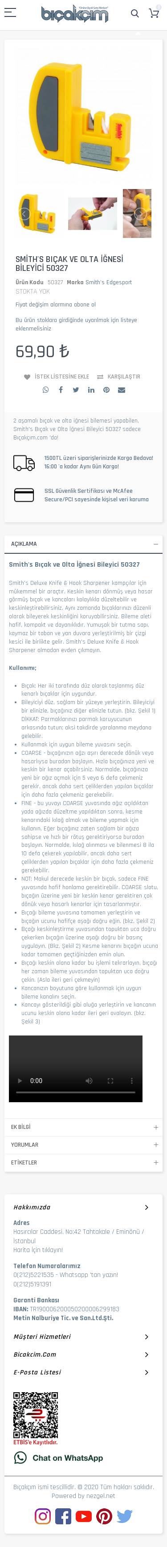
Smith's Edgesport (109, 282)
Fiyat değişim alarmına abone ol (56, 305)
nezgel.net (100, 1496)
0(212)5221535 (33, 1275)
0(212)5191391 (32, 1284)
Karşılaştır (124, 377)
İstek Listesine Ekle (62, 377)
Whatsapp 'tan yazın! (89, 1275)
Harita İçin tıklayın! (38, 1250)
